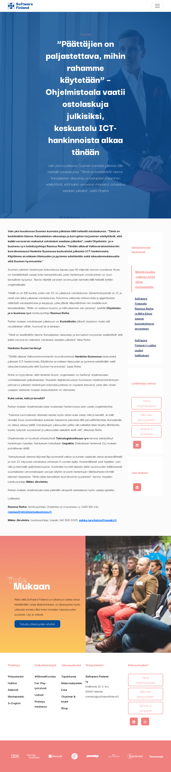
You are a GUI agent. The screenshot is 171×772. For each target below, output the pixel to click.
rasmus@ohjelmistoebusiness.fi (30, 511)
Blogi (64, 708)
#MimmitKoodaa (45, 676)
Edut (64, 689)
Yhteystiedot (16, 676)
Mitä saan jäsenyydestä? (146, 417)
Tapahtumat (68, 676)
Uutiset (39, 694)
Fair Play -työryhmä (41, 685)
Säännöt (13, 689)
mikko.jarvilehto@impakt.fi (98, 520)
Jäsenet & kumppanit (146, 431)
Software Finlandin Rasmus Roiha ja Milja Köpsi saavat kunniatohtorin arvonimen (144, 313)
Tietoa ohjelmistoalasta (146, 403)
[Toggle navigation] (157, 6)
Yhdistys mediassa (41, 704)
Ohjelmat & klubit (68, 699)
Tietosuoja (156, 756)
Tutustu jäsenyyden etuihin (37, 623)
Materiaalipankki (71, 683)
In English (14, 703)
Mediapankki (16, 696)
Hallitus (12, 683)
